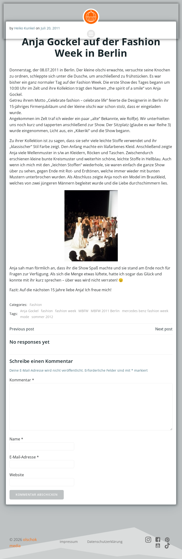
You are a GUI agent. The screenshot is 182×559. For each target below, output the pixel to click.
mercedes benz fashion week (145, 310)
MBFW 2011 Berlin (105, 310)
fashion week (65, 310)
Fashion (35, 304)
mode (24, 316)
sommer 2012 (42, 316)
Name (16, 438)
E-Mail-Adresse (24, 456)
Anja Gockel (29, 310)
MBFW (83, 310)
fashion (47, 310)
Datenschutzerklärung (105, 541)
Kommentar (21, 379)
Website (16, 474)
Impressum (69, 541)
